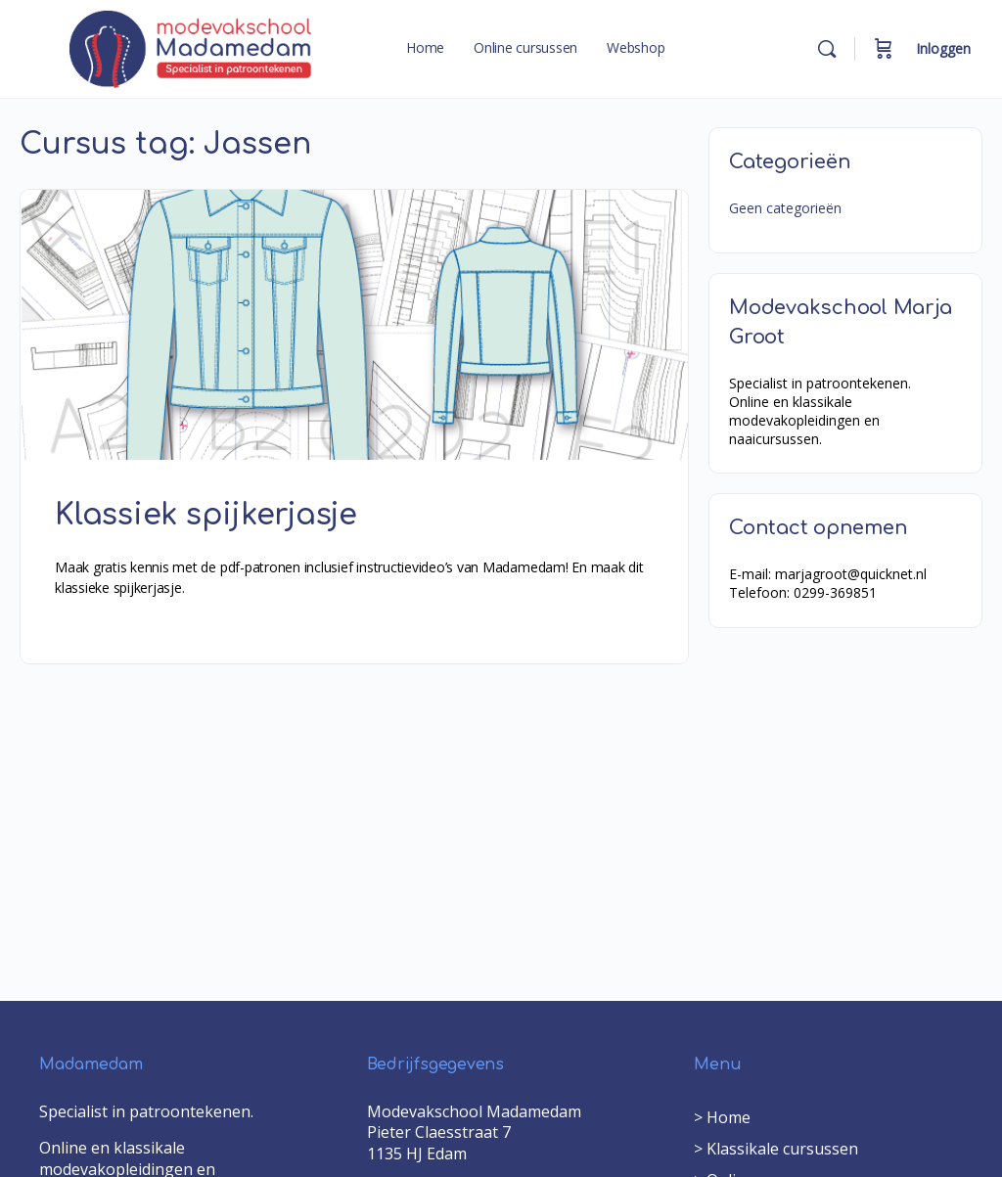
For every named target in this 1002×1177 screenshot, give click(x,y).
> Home (722, 1117)
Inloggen (943, 48)
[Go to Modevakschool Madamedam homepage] (191, 48)
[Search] (826, 49)
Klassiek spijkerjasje (206, 515)
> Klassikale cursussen (776, 1148)
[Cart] (883, 49)
